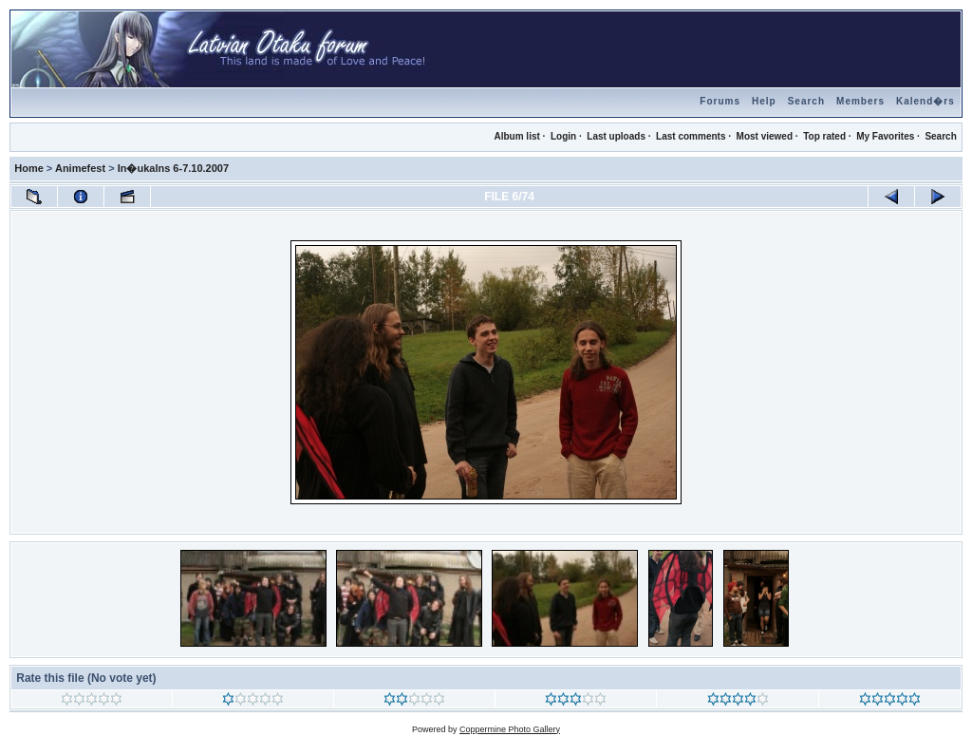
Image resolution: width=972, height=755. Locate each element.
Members (860, 101)
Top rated (824, 136)
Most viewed (765, 136)
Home (29, 168)
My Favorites (885, 136)
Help (764, 101)
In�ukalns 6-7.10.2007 (173, 168)
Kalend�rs (925, 101)
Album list (516, 136)
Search (806, 101)
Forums (720, 101)
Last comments (690, 136)
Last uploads (616, 136)
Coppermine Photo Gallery (509, 729)
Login (563, 136)
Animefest (80, 168)
